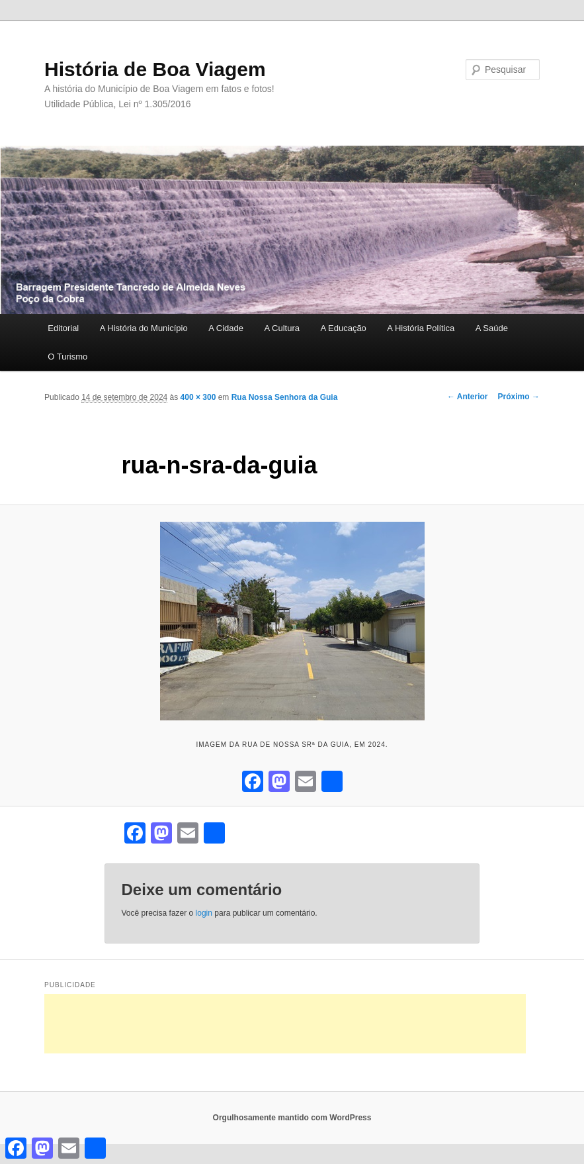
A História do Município (144, 328)
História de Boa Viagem (155, 69)
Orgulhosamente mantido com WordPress (292, 1117)
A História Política (420, 328)
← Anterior (467, 396)
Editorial (63, 328)
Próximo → (519, 396)
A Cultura (281, 328)
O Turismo (67, 357)
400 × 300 (198, 397)
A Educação (343, 328)
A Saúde (492, 328)
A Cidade (225, 328)
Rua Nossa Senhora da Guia (284, 397)
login (204, 913)
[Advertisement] (285, 1023)
